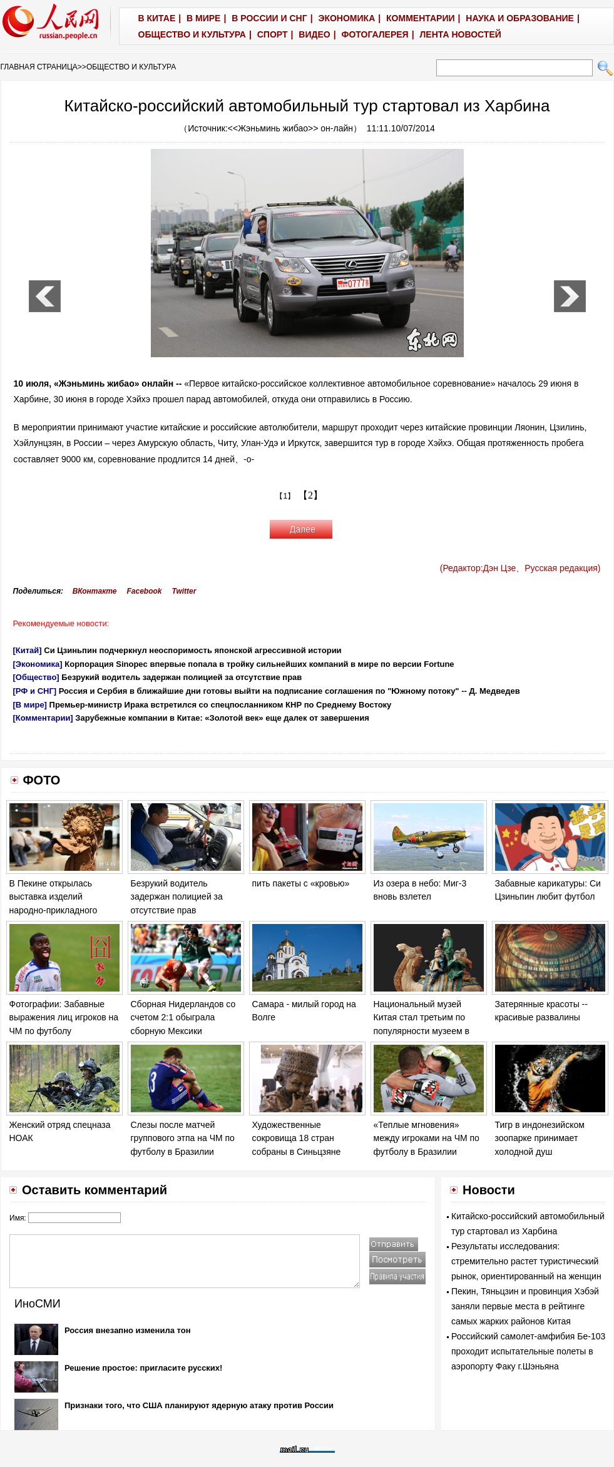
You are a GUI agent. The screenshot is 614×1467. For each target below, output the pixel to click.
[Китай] (27, 650)
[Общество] (36, 677)
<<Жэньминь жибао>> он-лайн (290, 128)
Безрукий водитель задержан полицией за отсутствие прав (181, 677)
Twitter (184, 591)
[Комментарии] (43, 718)
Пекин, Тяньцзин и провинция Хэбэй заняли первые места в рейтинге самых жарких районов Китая (525, 1306)
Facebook (143, 591)
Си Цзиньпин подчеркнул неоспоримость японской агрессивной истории (192, 650)
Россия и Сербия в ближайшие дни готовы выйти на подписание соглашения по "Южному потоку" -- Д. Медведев (289, 691)
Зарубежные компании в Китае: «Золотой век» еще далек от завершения (222, 718)
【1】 (285, 496)
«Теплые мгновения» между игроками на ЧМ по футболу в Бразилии (426, 1138)
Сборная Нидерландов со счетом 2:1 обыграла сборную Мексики (183, 1017)
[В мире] (30, 704)
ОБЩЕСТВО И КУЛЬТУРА (131, 67)
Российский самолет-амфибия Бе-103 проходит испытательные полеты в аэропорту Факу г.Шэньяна (528, 1351)
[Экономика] (38, 664)
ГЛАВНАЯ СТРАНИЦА (39, 67)
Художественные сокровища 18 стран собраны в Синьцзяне (296, 1138)
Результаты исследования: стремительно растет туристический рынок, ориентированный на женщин (526, 1261)
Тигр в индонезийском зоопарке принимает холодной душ (540, 1138)
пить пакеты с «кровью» (301, 883)
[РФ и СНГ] (35, 691)
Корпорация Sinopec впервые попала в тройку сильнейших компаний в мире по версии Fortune (259, 664)
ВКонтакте (95, 591)
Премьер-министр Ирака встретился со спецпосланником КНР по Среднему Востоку (220, 704)
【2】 (310, 495)
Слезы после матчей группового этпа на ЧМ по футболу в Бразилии (183, 1138)
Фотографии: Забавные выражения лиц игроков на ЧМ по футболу (64, 1017)
